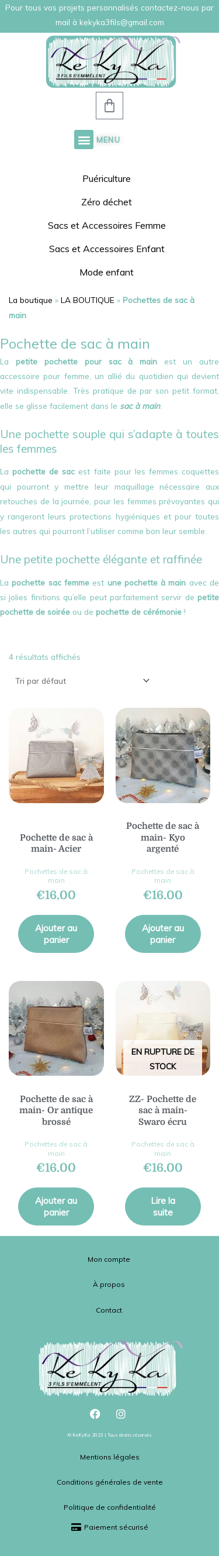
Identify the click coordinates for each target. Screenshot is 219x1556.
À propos (109, 1284)
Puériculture (109, 178)
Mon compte (109, 1259)
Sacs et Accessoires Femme (110, 225)
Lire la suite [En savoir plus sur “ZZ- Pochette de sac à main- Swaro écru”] (163, 1206)
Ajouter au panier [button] (56, 933)
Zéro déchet (109, 202)
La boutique (31, 300)
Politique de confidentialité (110, 1507)
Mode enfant (109, 272)
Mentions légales (110, 1456)
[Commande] (80, 680)
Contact (109, 1310)
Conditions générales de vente (110, 1482)
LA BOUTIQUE (87, 300)
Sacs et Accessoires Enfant (110, 248)
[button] (83, 139)
